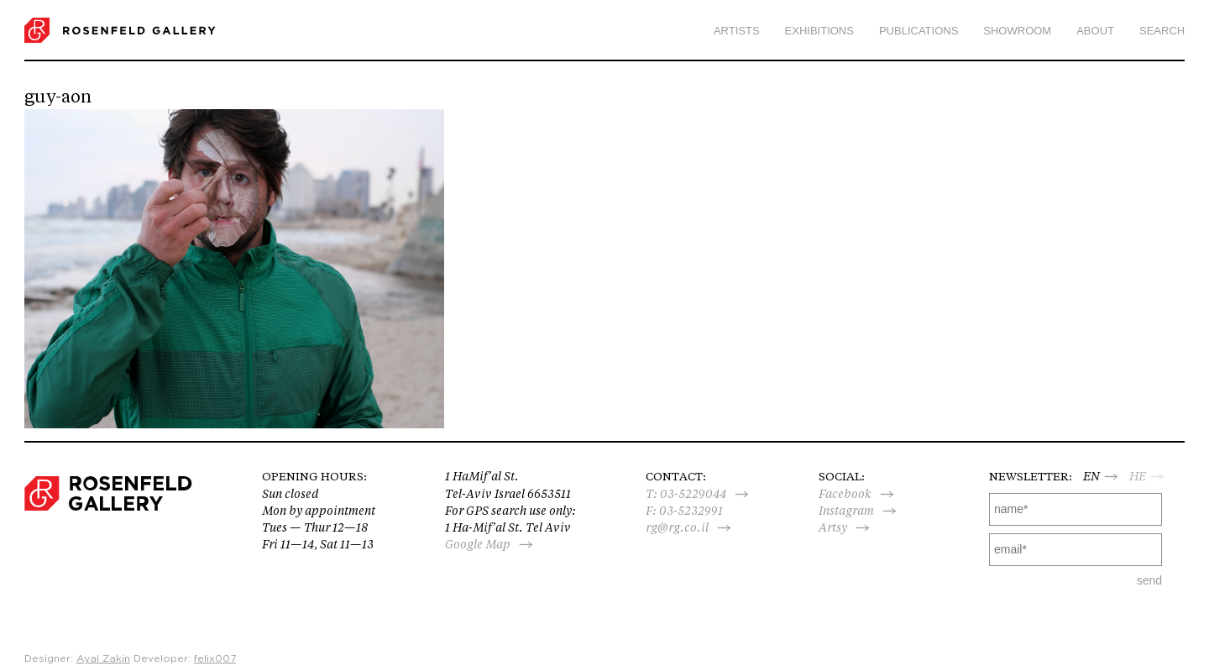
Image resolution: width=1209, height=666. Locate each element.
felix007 (215, 658)
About (1095, 30)
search (1162, 30)
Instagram (846, 510)
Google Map (477, 544)
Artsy (833, 527)
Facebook (845, 494)
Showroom (1017, 30)
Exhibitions (819, 30)
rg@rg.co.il (677, 527)
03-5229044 (693, 494)
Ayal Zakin (103, 658)
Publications (918, 30)
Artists (737, 30)
